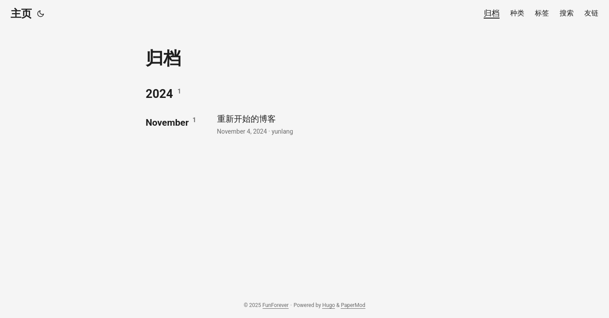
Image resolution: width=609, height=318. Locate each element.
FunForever (276, 305)
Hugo (328, 305)
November (167, 122)
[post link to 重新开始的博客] (339, 124)
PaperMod (353, 305)
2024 (159, 94)
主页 (21, 13)
